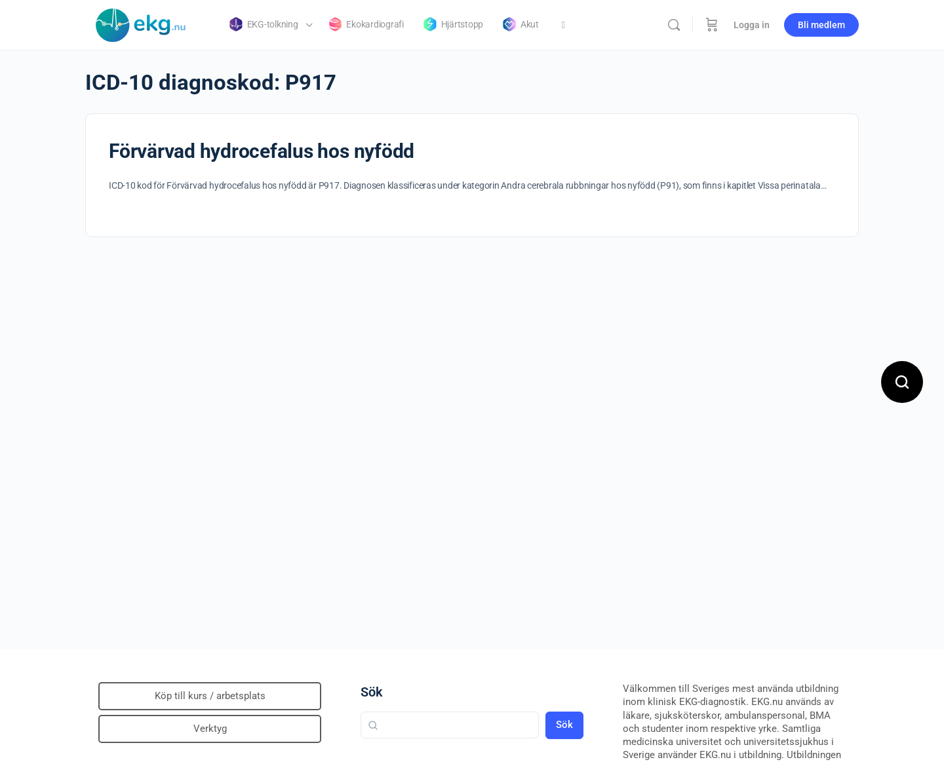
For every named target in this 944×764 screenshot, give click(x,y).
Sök (372, 692)
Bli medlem (821, 25)
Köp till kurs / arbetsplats (210, 696)
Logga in (752, 25)
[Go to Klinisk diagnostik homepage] (141, 23)
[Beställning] (711, 25)
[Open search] (902, 382)
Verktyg (210, 729)
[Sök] (674, 25)
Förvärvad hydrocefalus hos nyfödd (261, 151)
